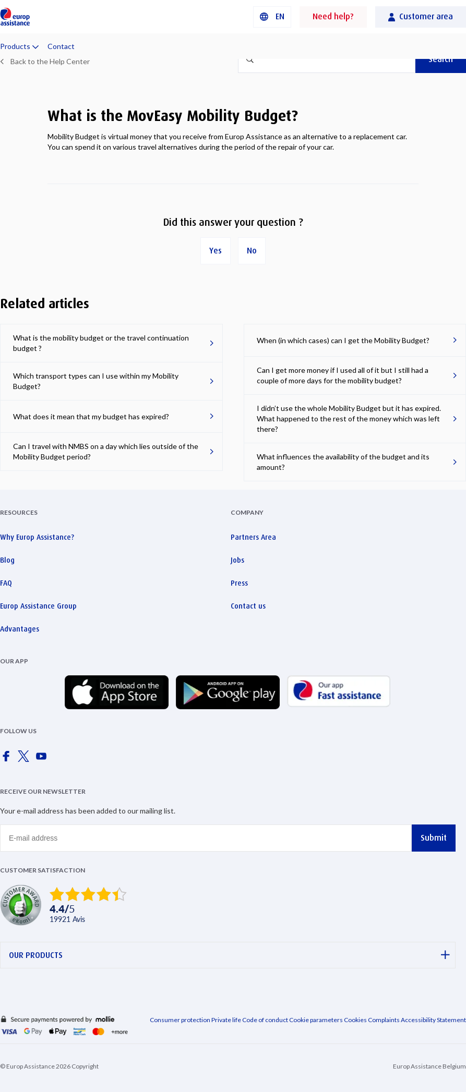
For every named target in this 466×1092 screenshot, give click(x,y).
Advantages (19, 629)
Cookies (355, 1020)
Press (239, 583)
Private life (226, 1020)
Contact (61, 46)
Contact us (248, 606)
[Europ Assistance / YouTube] (43, 759)
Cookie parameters (316, 1020)
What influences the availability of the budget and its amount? (343, 461)
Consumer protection (180, 1020)
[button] (272, 17)
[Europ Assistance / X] (25, 759)
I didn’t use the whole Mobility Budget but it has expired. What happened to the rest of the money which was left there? (349, 418)
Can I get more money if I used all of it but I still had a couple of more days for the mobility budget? (342, 375)
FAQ (6, 583)
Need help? (333, 16)
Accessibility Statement (433, 1020)
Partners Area (253, 537)
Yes (215, 251)
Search (440, 59)
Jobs (237, 560)
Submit (434, 838)
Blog (7, 560)
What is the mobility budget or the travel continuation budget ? (101, 343)
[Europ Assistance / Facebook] (8, 759)
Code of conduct (265, 1020)
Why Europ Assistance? (37, 537)
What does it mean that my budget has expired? (91, 416)
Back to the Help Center (50, 61)
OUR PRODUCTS (229, 955)
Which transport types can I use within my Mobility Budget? (95, 381)
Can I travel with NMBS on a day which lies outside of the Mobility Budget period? (105, 451)
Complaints (384, 1020)
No (252, 251)
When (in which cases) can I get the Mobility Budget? (343, 340)
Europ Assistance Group (38, 606)
